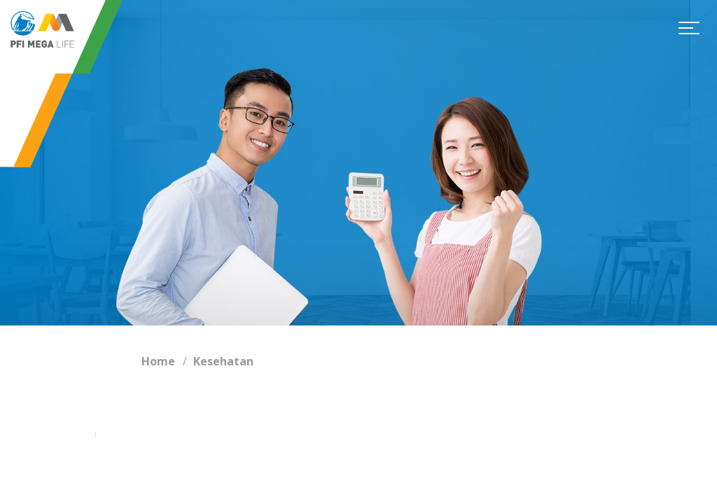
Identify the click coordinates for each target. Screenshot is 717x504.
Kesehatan (223, 361)
